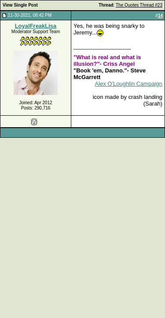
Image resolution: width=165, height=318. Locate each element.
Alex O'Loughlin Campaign (128, 83)
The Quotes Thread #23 (139, 5)
